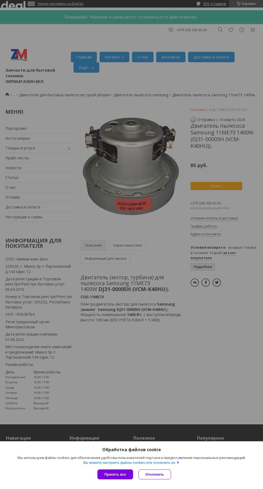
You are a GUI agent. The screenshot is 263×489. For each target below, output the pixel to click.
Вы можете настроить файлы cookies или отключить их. (129, 463)
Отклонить (154, 474)
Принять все (115, 474)
